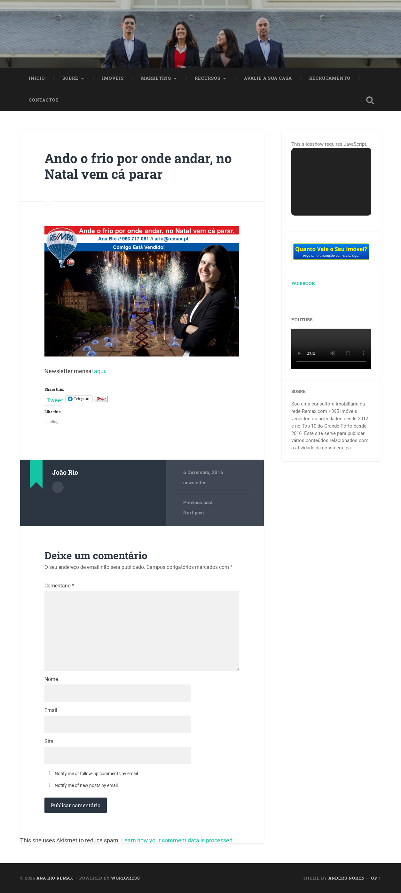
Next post (193, 513)
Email (50, 710)
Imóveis (113, 78)
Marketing (156, 78)
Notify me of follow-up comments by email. (97, 773)
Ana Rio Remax (54, 878)
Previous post (198, 502)
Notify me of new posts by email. (87, 785)
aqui (99, 371)
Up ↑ (376, 878)
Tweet (55, 399)
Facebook (303, 283)
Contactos (44, 100)
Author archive (58, 487)
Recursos (207, 78)
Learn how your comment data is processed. (177, 840)
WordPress (125, 878)
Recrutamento (329, 78)
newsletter (194, 483)
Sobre (70, 78)
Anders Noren (346, 878)
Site (48, 741)
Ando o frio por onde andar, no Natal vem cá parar (138, 166)
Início (37, 78)
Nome (51, 679)
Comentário (59, 585)
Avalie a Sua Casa (268, 78)
